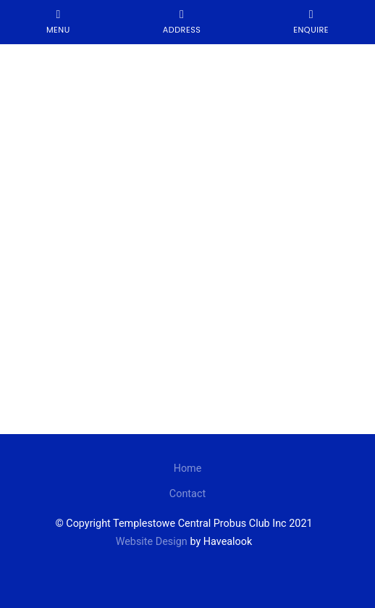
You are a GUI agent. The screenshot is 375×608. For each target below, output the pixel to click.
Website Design (152, 542)
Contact (187, 494)
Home (188, 468)
